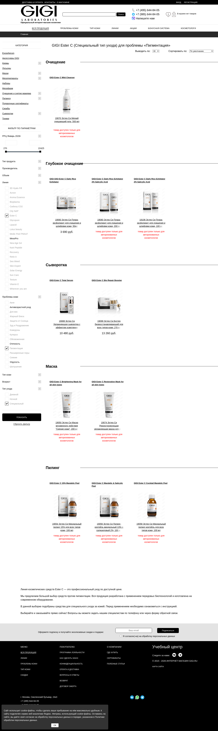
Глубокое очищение (64, 163)
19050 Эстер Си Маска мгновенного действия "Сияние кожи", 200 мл (66, 425)
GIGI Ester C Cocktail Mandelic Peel (150, 483)
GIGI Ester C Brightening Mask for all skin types (66, 383)
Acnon (13, 193)
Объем (21, 175)
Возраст (21, 381)
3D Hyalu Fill (16, 188)
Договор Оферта (68, 686)
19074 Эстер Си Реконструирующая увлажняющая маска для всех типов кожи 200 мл (109, 425)
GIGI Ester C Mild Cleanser (62, 77)
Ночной (13, 399)
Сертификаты (114, 658)
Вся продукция (40, 28)
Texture (13, 279)
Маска (51, 366)
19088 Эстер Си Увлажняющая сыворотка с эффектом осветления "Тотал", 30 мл (66, 324)
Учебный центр (167, 646)
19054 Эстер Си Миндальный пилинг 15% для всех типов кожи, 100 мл (66, 527)
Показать (21, 417)
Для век (13, 312)
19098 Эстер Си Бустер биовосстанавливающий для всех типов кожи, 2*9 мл (109, 324)
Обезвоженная (17, 339)
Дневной (14, 394)
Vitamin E (14, 284)
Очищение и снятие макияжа (16, 93)
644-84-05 (147, 10)
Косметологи (188, 28)
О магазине (63, 2)
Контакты (50, 2)
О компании (114, 647)
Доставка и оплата (32, 2)
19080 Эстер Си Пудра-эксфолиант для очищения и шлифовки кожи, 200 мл (109, 223)
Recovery (14, 252)
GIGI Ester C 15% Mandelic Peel (64, 483)
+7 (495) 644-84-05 (30, 701)
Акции (133, 28)
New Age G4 (16, 243)
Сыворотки (7, 113)
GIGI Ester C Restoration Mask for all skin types (108, 383)
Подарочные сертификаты (15, 103)
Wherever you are (18, 289)
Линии (115, 28)
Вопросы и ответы (69, 675)
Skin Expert (15, 266)
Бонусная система (158, 28)
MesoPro (14, 238)
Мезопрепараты (10, 78)
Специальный (16, 403)
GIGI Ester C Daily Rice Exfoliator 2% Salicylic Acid (107, 180)
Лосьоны (6, 68)
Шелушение (16, 366)
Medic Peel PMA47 (19, 234)
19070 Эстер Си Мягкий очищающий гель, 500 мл (66, 120)
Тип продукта (21, 161)
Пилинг (52, 468)
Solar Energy (16, 270)
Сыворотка (56, 265)
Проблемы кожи (69, 28)
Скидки (24, 675)
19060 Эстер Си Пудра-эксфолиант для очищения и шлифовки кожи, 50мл (67, 223)
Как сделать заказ (69, 658)
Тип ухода (21, 388)
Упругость (15, 362)
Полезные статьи (116, 664)
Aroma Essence (17, 197)
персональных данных (164, 636)
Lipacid (13, 225)
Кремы (5, 63)
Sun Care (14, 275)
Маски (5, 73)
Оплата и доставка (69, 669)
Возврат (64, 681)
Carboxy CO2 (16, 206)
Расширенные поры (19, 353)
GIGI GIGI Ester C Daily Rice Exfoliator (63, 180)
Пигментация (16, 348)
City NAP (14, 211)
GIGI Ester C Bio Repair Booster (107, 280)
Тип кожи (95, 28)
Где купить (112, 652)
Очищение (55, 62)
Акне (12, 302)
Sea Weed (15, 261)
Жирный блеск (17, 316)
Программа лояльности (72, 652)
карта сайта (158, 666)
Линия (21, 182)
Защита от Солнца (19, 321)
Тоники (5, 118)
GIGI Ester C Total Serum (61, 280)
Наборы (6, 83)
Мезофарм (7, 88)
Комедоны (15, 330)
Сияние (13, 357)
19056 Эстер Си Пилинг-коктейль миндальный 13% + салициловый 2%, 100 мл (109, 527)
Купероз (14, 334)
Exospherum (8, 53)
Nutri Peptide (16, 247)
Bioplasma (15, 202)
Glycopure (15, 220)
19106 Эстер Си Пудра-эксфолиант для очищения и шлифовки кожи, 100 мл (151, 223)
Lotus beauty (16, 229)
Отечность (15, 344)
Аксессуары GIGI (10, 58)
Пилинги (6, 98)
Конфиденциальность (71, 664)
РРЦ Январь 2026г (21, 136)
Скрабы (6, 108)
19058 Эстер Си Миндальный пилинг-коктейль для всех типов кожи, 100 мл (151, 527)
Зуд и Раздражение (19, 325)
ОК (55, 725)
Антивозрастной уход (20, 307)
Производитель (21, 168)
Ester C (13, 215)
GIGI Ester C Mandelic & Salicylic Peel (107, 484)
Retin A (13, 257)
